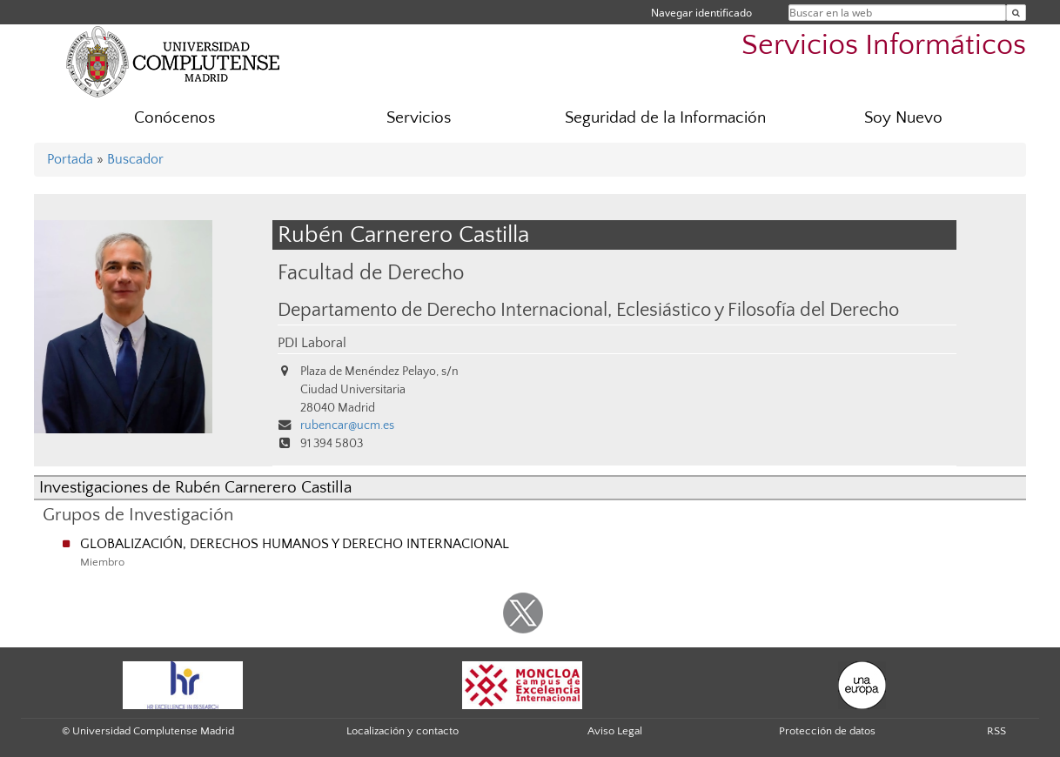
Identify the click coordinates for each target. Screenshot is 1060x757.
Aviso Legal (614, 731)
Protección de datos (827, 731)
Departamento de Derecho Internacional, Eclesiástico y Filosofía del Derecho (588, 310)
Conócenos (174, 118)
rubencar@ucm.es (347, 425)
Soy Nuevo (903, 118)
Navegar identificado (701, 12)
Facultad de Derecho (371, 273)
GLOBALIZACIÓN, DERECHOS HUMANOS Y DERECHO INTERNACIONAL (294, 544)
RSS (996, 731)
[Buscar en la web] (1016, 12)
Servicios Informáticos (883, 46)
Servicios (418, 118)
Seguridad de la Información (665, 118)
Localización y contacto (402, 731)
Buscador (135, 159)
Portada (70, 159)
